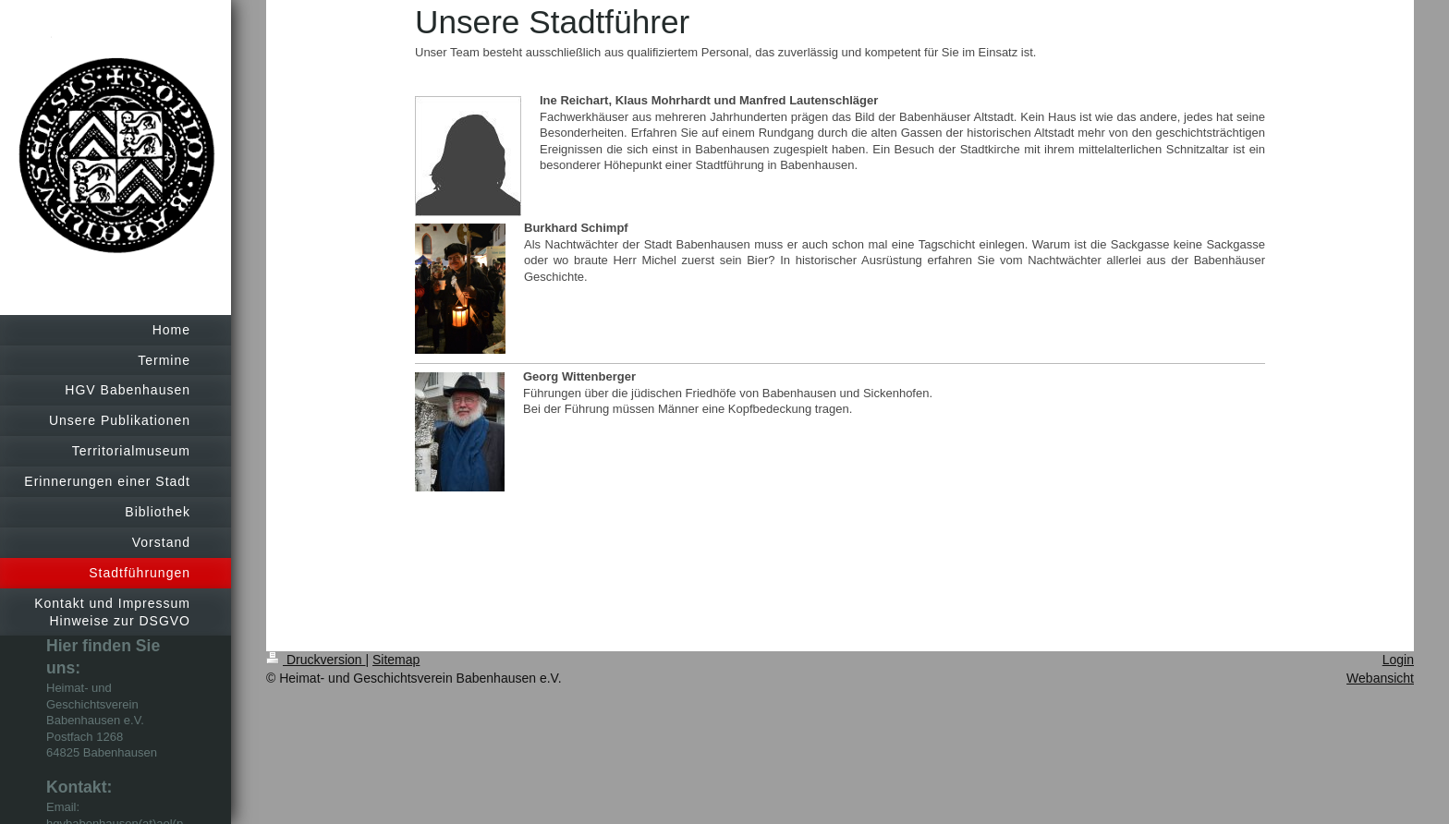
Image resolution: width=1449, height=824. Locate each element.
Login (1398, 659)
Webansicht (1380, 678)
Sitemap (396, 659)
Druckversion (315, 659)
